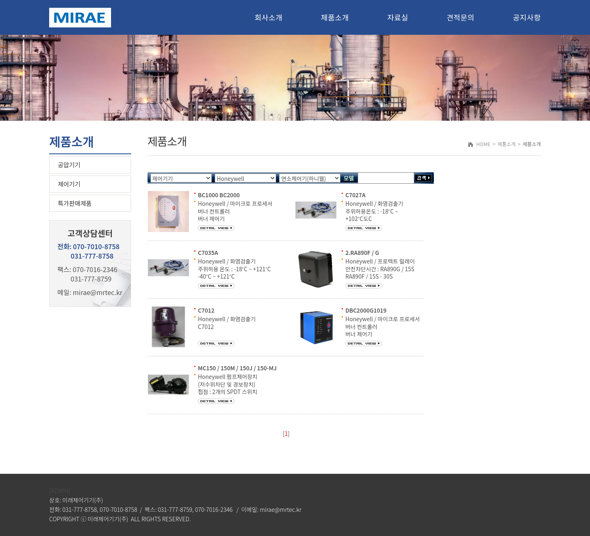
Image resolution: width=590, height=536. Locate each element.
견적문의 (460, 17)
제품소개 (335, 17)
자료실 (397, 17)
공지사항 (527, 17)
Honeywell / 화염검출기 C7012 (227, 322)
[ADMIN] (59, 490)
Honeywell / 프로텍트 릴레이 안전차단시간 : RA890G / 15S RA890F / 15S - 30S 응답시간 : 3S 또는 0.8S (380, 272)
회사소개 (268, 17)
